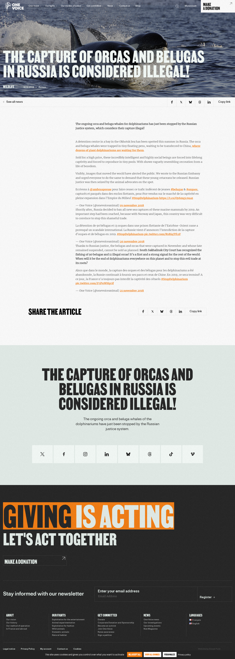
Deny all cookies (152, 654)
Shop (138, 6)
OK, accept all (135, 654)
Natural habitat (59, 635)
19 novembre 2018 (132, 205)
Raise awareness (106, 632)
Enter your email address (118, 591)
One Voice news (151, 620)
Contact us (124, 6)
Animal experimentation (63, 623)
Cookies (77, 649)
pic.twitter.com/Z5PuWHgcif (95, 283)
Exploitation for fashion (63, 626)
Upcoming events (152, 626)
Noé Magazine (151, 629)
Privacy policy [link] (184, 654)
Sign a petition (105, 635)
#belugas (177, 189)
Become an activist (107, 626)
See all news (13, 102)
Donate (101, 620)
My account (190, 6)
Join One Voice (105, 629)
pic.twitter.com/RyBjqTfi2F (162, 234)
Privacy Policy (28, 649)
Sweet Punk (214, 649)
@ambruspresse (101, 189)
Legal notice (9, 649)
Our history (11, 623)
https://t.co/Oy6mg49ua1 (176, 198)
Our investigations (153, 623)
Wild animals (58, 629)
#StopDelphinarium (145, 198)
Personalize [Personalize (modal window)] (169, 654)
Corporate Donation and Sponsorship (116, 623)
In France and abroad (16, 629)
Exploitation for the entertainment (68, 620)
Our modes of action (71, 6)
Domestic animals (60, 632)
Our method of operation (18, 626)
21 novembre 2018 (132, 290)
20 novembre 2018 (132, 241)
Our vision (11, 620)
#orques (191, 189)
